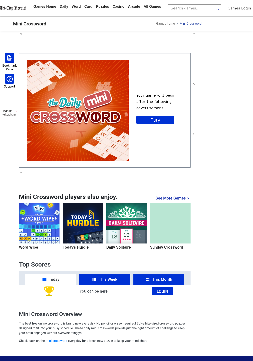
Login (162, 291)
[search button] (217, 8)
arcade (134, 6)
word (76, 6)
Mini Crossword (191, 23)
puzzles (102, 6)
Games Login (239, 8)
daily (64, 6)
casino (119, 6)
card (88, 6)
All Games (152, 6)
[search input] (190, 8)
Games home (44, 6)
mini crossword (56, 341)
